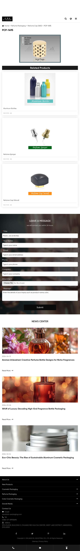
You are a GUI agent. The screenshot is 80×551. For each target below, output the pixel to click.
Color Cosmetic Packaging (12, 499)
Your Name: (7, 241)
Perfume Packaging (18, 26)
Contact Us (6, 509)
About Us (5, 480)
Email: (5, 250)
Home (6, 26)
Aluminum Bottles (9, 108)
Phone (5, 260)
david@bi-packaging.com (12, 514)
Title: (5, 231)
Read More (7, 113)
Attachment (7, 279)
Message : (7, 288)
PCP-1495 (47, 26)
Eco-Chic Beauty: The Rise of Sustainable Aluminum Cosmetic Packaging (38, 457)
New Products (7, 484)
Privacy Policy (43, 541)
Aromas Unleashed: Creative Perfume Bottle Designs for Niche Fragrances (38, 360)
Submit (40, 307)
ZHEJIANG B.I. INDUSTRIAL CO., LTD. (37, 538)
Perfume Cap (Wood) (11, 200)
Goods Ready (7, 504)
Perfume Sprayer (9, 154)
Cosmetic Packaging (10, 489)
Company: (6, 269)
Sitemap (35, 541)
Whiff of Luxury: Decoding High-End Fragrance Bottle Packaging (33, 408)
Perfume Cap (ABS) (35, 26)
